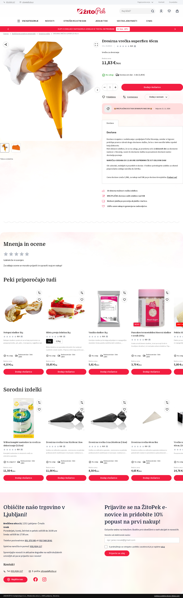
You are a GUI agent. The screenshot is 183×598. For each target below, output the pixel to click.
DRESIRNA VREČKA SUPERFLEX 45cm (66, 34)
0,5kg (58, 341)
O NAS (149, 20)
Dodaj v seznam (159, 97)
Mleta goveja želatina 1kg (58, 332)
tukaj (163, 546)
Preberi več (172, 177)
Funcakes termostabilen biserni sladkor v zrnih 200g (151, 334)
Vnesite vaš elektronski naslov (117, 535)
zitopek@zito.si (27, 2)
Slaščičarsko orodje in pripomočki (24, 34)
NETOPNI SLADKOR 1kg (13, 332)
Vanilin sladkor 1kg (98, 332)
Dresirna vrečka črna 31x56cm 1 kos (64, 442)
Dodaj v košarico (152, 87)
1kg (49, 341)
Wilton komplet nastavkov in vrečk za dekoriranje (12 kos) (21, 444)
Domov (6, 34)
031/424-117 (10, 2)
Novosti (49, 20)
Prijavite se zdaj (117, 553)
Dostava (110, 123)
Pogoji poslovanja (144, 2)
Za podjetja (173, 2)
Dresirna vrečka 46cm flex (144, 442)
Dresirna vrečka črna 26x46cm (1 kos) (108, 442)
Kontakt (161, 2)
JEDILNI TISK (101, 20)
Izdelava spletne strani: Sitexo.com (167, 596)
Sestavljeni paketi (127, 20)
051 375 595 (30, 540)
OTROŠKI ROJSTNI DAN (74, 20)
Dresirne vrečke (44, 34)
